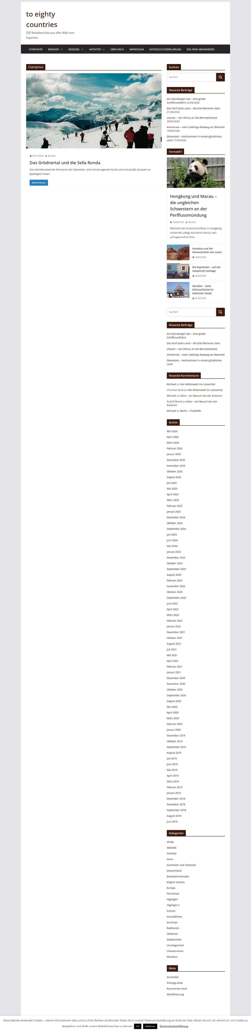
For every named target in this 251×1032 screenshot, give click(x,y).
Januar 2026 (174, 454)
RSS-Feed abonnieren (200, 49)
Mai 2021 (172, 655)
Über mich (117, 49)
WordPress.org (175, 994)
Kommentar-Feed (177, 988)
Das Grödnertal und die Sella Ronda (65, 162)
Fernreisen (173, 893)
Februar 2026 (174, 448)
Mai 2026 (172, 431)
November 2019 (176, 735)
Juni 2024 (172, 540)
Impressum (137, 49)
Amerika (171, 853)
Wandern (172, 956)
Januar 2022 (174, 626)
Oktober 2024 (174, 523)
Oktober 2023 (174, 563)
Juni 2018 (172, 821)
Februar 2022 (174, 620)
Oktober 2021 (174, 638)
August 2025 (174, 477)
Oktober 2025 (174, 471)
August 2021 (174, 643)
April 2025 (173, 494)
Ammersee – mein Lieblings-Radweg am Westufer (196, 127)
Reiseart (53, 49)
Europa (171, 888)
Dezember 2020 (176, 678)
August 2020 (174, 701)
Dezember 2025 (176, 460)
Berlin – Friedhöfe (190, 410)
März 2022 (173, 615)
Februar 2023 (174, 580)
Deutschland (174, 870)
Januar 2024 (174, 551)
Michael (51, 155)
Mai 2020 (172, 706)
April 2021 (173, 660)
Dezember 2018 (176, 798)
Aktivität (95, 49)
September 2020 (176, 695)
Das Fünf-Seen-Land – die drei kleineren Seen (193, 108)
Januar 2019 (174, 793)
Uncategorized (175, 945)
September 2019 (176, 747)
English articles (176, 882)
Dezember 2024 (176, 517)
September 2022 (176, 597)
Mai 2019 (172, 770)
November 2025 (176, 465)
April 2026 (173, 437)
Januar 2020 (174, 729)
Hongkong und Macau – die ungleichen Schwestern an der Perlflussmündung (193, 205)
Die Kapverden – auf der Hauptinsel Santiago (206, 268)
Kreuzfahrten (174, 916)
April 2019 (173, 775)
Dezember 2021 (176, 632)
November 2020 (176, 683)
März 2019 (173, 781)
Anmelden (173, 977)
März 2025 (173, 500)
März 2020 (173, 718)
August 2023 (174, 574)
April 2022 (173, 609)
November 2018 (176, 804)
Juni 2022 (172, 603)
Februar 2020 (174, 724)
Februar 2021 (174, 666)
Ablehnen (150, 1026)
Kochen (171, 910)
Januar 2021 (174, 672)
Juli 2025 (172, 483)
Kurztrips (172, 922)
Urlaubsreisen (175, 951)
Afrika (170, 842)
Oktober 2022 (174, 592)
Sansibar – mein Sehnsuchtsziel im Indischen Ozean (203, 289)
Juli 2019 (172, 758)
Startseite (36, 49)
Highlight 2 (173, 905)
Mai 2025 (172, 488)
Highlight (172, 899)
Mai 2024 (172, 546)
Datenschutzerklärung (165, 49)
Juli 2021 (172, 649)
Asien (170, 859)
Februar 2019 (174, 787)
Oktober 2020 (174, 689)
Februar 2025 (174, 505)
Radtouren (173, 928)
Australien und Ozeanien (181, 865)
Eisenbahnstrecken (178, 876)
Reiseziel (74, 49)
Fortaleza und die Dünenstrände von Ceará (207, 250)
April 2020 (173, 712)
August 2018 (174, 815)
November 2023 (176, 557)
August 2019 (174, 752)
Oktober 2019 (174, 741)
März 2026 (173, 442)
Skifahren (172, 933)
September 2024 (176, 528)
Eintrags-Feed (175, 983)
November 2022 (176, 586)
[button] (61, 49)
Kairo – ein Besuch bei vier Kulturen (201, 395)
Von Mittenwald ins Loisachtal (197, 384)
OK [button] (137, 1026)
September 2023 (176, 569)
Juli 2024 (172, 534)
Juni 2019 (172, 764)
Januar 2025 (174, 511)
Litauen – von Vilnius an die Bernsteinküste (192, 117)
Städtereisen (174, 939)
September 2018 (176, 810)
